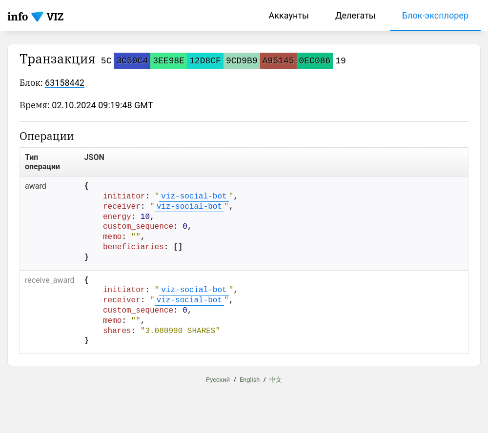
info (17, 16)
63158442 (64, 83)
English (250, 379)
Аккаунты (289, 15)
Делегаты (355, 15)
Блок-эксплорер (435, 15)
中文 (275, 379)
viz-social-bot (193, 196)
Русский (218, 379)
